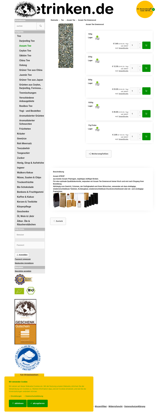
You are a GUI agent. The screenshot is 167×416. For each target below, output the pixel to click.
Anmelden (21, 255)
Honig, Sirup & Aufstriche (30, 162)
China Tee (24, 60)
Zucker (21, 158)
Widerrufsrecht (115, 406)
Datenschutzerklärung (33, 396)
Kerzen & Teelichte (27, 201)
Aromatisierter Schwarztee (27, 122)
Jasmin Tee (25, 75)
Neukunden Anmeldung (24, 263)
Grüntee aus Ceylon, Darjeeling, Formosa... (31, 86)
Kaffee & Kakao (25, 196)
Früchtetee (25, 128)
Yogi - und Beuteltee (30, 110)
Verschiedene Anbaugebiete (26, 99)
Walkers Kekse (25, 172)
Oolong (23, 65)
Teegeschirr (23, 153)
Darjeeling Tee (27, 40)
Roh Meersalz (24, 143)
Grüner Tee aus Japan (31, 79)
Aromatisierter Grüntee (31, 115)
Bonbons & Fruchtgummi (30, 192)
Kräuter (21, 133)
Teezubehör (23, 148)
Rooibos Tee (25, 106)
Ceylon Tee (25, 50)
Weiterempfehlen (98, 154)
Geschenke (23, 211)
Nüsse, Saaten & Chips (29, 177)
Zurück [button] (58, 221)
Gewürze (22, 138)
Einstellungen (15, 396)
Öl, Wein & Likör (25, 216)
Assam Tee (25, 45)
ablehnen (18, 403)
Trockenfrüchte (25, 182)
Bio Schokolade (25, 187)
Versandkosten (123, 48)
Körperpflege (24, 206)
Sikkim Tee (25, 55)
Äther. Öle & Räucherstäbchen (26, 223)
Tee (19, 36)
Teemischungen (27, 92)
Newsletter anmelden (23, 271)
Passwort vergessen (23, 259)
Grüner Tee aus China (30, 70)
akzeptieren (37, 403)
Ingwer (20, 167)
